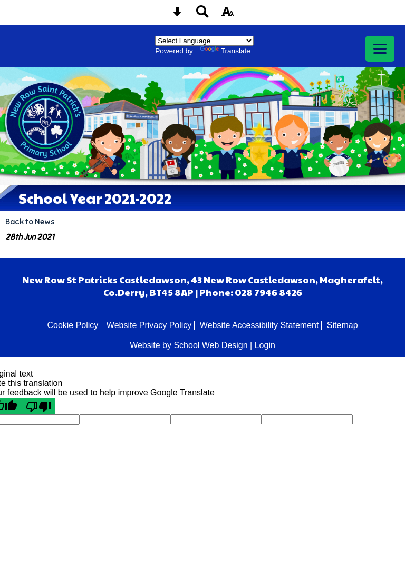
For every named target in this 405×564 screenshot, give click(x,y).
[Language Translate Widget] (204, 41)
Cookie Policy (72, 325)
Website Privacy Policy (149, 325)
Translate (225, 51)
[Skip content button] (177, 15)
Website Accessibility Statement (259, 325)
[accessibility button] (227, 15)
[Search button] (202, 15)
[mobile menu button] (379, 49)
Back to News (30, 221)
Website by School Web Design (189, 345)
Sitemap (342, 325)
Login (265, 345)
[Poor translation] (38, 406)
